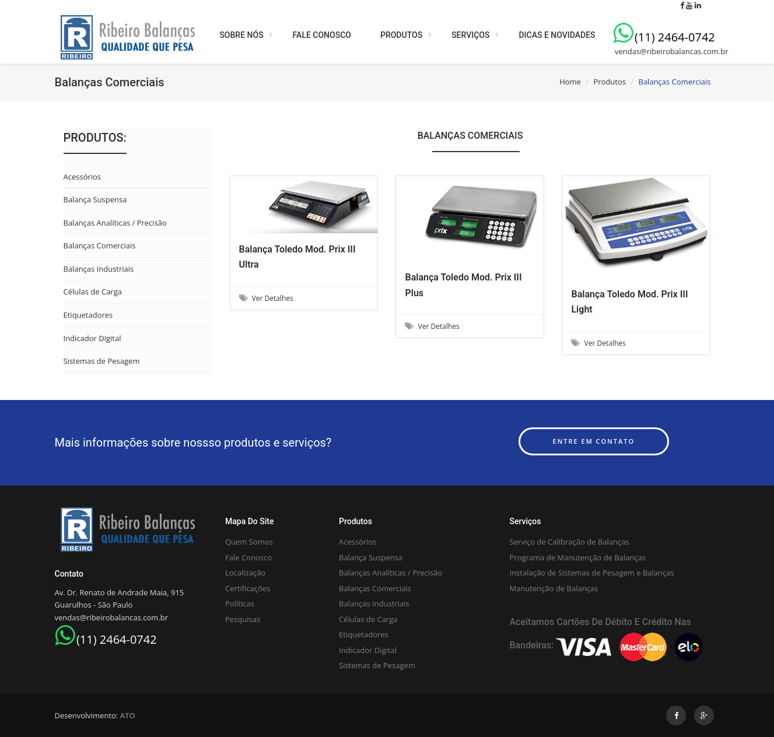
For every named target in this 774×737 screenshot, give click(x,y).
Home (570, 81)
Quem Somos (249, 541)
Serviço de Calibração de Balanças (569, 541)
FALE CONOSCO (322, 35)
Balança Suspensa (95, 199)
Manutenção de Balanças (554, 588)
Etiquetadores (88, 315)
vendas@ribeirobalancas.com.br (671, 51)
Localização (245, 572)
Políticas (239, 603)
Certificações (247, 588)
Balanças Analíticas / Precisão (115, 222)
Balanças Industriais (99, 269)
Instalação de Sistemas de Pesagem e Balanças (592, 572)
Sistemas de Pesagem (102, 361)
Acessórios (82, 176)
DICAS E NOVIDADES (557, 35)
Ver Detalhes (266, 298)
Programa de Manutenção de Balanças (578, 557)
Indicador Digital (92, 338)
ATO (127, 715)
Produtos (609, 81)
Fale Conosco (248, 557)
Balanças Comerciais (100, 245)
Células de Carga (93, 291)
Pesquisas (242, 619)
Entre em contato (594, 441)
